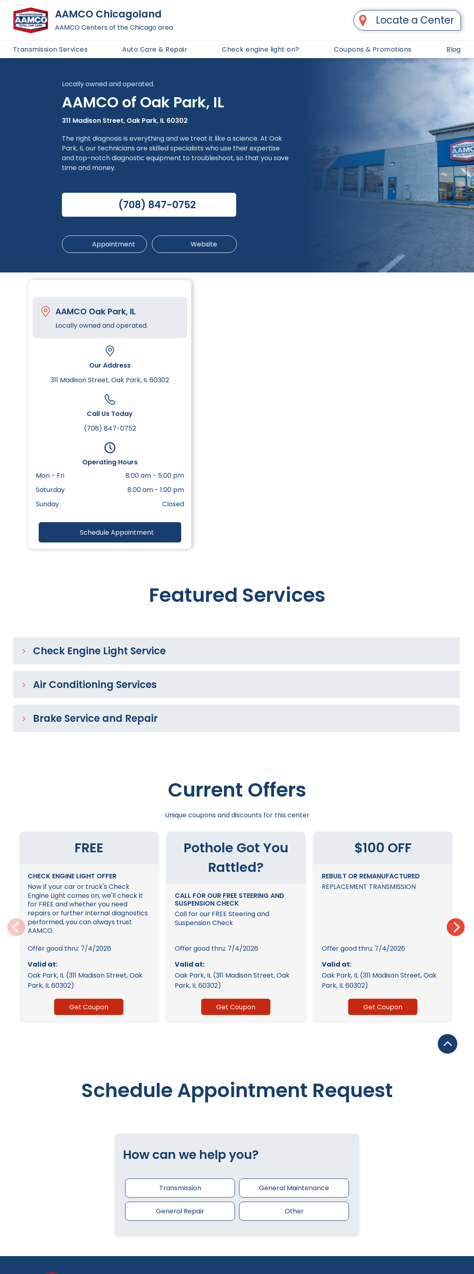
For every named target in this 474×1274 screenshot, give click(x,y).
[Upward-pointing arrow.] (447, 1247)
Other (294, 1211)
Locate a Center (415, 20)
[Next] (456, 927)
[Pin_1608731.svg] (46, 311)
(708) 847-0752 (110, 428)
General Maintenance (294, 1188)
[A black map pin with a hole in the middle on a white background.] (362, 20)
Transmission (180, 1188)
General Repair (180, 1211)
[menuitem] (50, 49)
